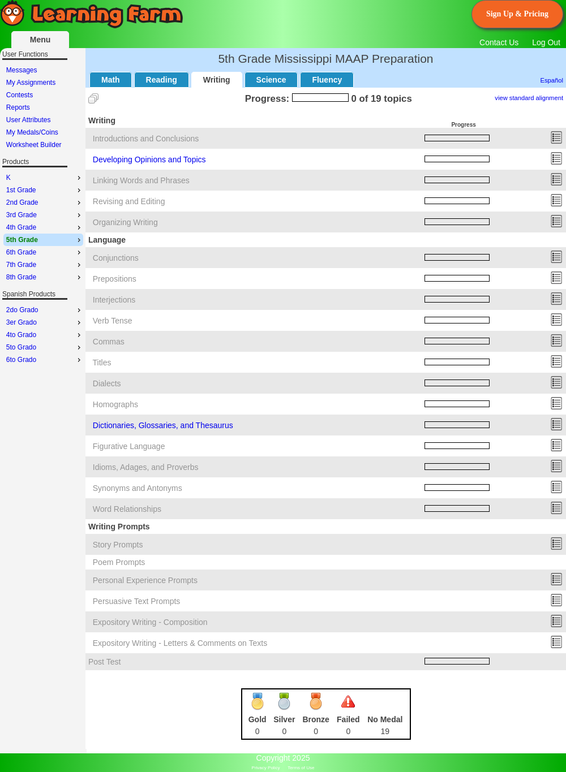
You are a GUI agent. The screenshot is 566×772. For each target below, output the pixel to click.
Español (552, 80)
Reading (161, 79)
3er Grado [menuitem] (44, 322)
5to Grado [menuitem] (44, 347)
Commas (109, 341)
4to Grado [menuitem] (44, 334)
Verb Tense (112, 320)
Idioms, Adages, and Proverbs (146, 467)
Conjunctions (116, 257)
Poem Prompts (119, 562)
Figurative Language (129, 446)
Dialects (107, 383)
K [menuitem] (44, 177)
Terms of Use (301, 767)
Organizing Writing (125, 222)
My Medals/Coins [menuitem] (32, 132)
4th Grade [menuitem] (44, 227)
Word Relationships (127, 509)
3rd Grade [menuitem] (44, 214)
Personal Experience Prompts (145, 580)
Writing (216, 79)
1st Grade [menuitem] (44, 190)
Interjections (114, 299)
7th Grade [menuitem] (44, 264)
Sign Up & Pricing (517, 14)
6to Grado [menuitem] (44, 359)
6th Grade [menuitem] (44, 252)
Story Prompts (118, 544)
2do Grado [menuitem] (44, 309)
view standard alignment (529, 97)
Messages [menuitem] (21, 70)
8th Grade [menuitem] (44, 277)
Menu (40, 39)
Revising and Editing (129, 201)
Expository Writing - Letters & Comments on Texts (180, 643)
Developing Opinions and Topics (149, 159)
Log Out (546, 42)
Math (110, 79)
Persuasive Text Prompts (137, 601)
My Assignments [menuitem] (30, 83)
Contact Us (498, 42)
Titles (102, 362)
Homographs (115, 404)
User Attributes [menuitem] (28, 120)
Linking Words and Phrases (141, 180)
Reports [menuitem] (18, 107)
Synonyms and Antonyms (137, 488)
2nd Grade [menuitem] (44, 202)
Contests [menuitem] (19, 95)
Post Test (104, 661)
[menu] (43, 107)
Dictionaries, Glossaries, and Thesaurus (163, 425)
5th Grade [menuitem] (44, 239)
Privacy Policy (266, 767)
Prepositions (114, 278)
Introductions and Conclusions (146, 138)
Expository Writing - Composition (150, 622)
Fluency (327, 79)
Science (271, 79)
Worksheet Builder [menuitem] (34, 145)
